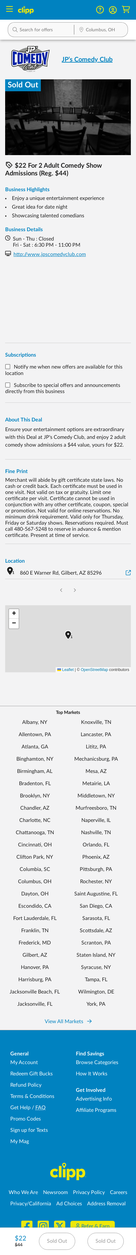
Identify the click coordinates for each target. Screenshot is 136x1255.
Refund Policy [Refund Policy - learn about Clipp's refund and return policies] (25, 1085)
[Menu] (9, 10)
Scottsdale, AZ (96, 930)
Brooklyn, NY (35, 795)
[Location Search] (101, 30)
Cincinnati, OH (35, 844)
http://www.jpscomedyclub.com (50, 254)
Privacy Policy (89, 1192)
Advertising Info (94, 1099)
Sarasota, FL (96, 918)
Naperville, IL (96, 820)
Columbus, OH (34, 881)
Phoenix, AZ (96, 857)
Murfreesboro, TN (96, 808)
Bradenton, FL (35, 783)
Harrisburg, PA (34, 979)
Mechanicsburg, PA (96, 759)
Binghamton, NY (34, 759)
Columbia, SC (35, 869)
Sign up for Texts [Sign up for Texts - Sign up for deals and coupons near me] (29, 1130)
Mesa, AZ (96, 771)
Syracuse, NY (96, 967)
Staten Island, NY (96, 955)
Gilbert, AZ (35, 955)
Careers (118, 1192)
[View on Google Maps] (128, 573)
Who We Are (23, 1192)
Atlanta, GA (35, 746)
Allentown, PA (35, 734)
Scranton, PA (96, 942)
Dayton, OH (35, 893)
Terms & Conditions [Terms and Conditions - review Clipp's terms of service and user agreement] (32, 1096)
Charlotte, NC (34, 820)
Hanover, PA (35, 967)
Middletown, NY (96, 795)
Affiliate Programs (96, 1110)
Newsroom (55, 1192)
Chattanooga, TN (35, 832)
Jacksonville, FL (34, 1004)
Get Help (20, 1107)
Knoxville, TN (96, 722)
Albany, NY (34, 722)
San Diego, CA (96, 906)
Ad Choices (69, 1203)
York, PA (95, 1004)
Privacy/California (30, 1203)
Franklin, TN (35, 930)
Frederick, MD (35, 942)
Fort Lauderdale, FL (35, 918)
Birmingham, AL (34, 771)
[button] (113, 10)
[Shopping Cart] (126, 10)
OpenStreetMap (94, 669)
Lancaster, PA (96, 734)
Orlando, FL (96, 844)
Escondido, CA (34, 906)
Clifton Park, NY (34, 857)
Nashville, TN (96, 832)
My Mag (19, 1141)
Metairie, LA (96, 783)
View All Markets (68, 1021)
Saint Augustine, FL (96, 893)
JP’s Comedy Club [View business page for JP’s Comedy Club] (87, 59)
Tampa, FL (96, 979)
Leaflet (65, 669)
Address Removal (106, 1203)
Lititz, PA (96, 746)
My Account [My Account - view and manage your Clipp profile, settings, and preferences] (24, 1062)
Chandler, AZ (35, 808)
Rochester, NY (96, 881)
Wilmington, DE (96, 991)
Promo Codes (25, 1119)
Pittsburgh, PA (96, 869)
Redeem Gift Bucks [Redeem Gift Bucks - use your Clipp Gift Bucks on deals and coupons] (31, 1073)
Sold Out (57, 1241)
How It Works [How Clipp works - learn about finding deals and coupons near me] (91, 1073)
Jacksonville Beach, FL (35, 991)
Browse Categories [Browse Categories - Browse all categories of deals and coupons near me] (97, 1062)
